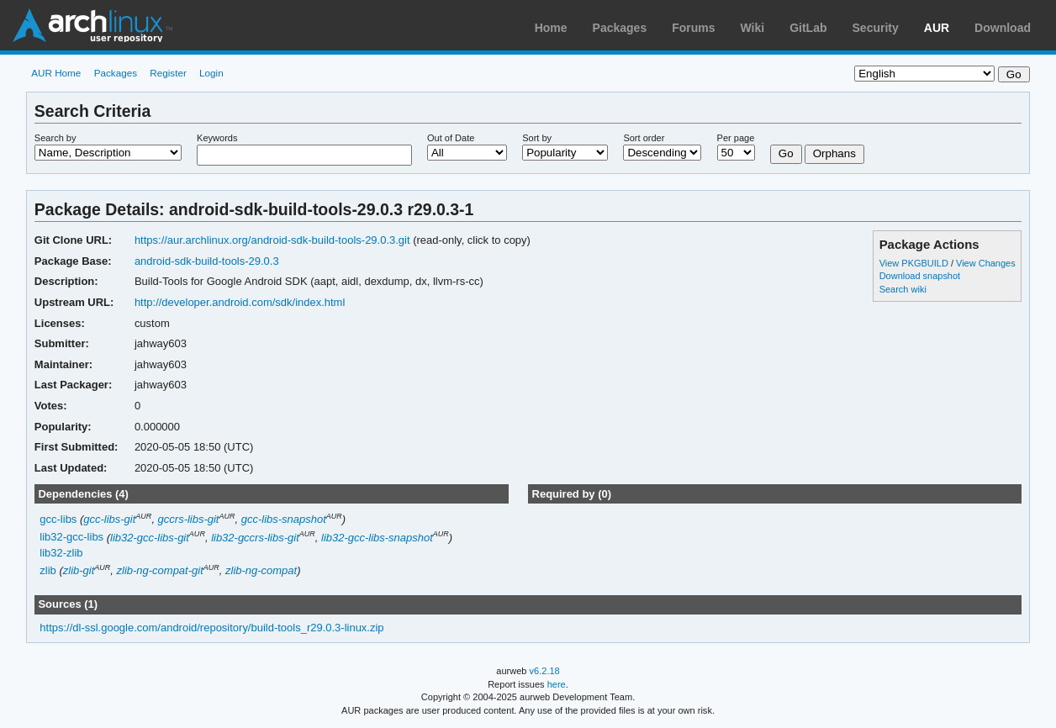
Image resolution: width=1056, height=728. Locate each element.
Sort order (643, 138)
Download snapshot (919, 276)
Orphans (834, 153)
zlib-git (79, 570)
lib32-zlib (61, 552)
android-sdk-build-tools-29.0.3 (207, 261)
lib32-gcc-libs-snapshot (377, 537)
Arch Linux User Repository (92, 25)
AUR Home (56, 72)
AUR (936, 27)
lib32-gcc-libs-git (149, 537)
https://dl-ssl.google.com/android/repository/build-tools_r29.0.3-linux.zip (211, 627)
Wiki (753, 27)
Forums (693, 27)
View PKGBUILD (915, 263)
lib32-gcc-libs (71, 537)
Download (1002, 27)
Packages (620, 27)
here (556, 684)
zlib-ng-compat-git (160, 570)
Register (168, 72)
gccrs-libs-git (188, 519)
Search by (55, 138)
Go (786, 153)
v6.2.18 (545, 671)
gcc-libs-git (109, 519)
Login (211, 72)
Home (551, 27)
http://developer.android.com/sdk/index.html (240, 302)
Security (876, 27)
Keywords (217, 138)
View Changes (986, 263)
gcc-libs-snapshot (283, 519)
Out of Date (450, 138)
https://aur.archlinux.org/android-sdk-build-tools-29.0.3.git (272, 240)
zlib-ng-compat (261, 570)
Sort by (537, 138)
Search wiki (903, 289)
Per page (736, 138)
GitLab (807, 27)
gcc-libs (58, 519)
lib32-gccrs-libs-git (255, 537)
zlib (47, 570)
